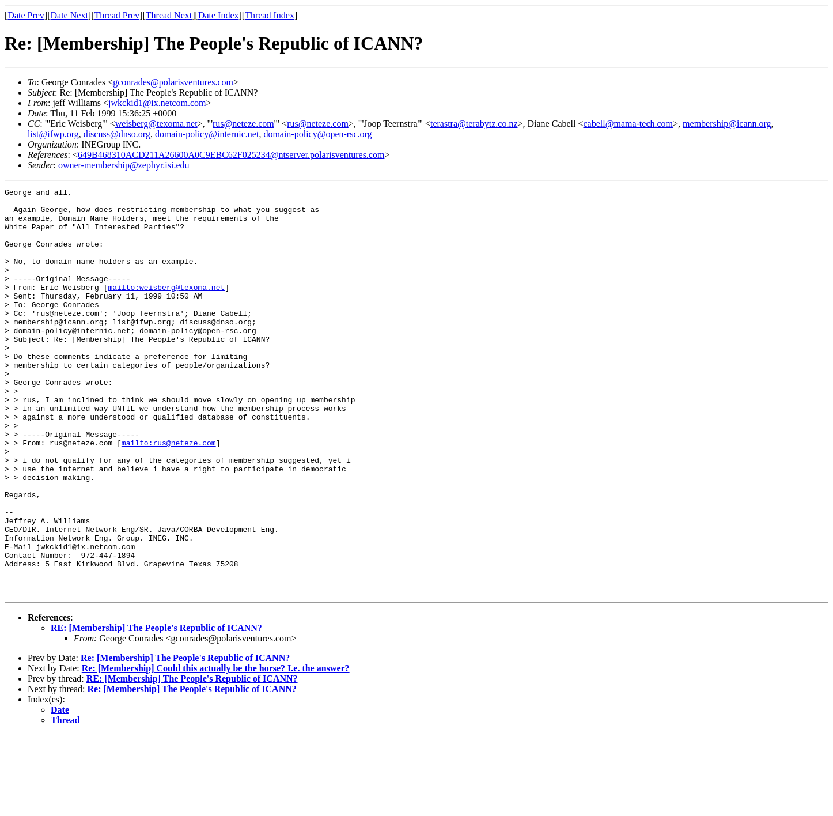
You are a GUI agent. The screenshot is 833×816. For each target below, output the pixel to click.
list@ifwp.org (53, 134)
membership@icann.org (727, 124)
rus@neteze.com (243, 124)
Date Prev (25, 15)
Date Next (69, 15)
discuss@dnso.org (117, 134)
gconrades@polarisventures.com (173, 82)
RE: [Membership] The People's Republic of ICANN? (156, 709)
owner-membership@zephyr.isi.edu (124, 165)
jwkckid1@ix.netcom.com (157, 103)
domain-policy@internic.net (207, 134)
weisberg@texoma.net (156, 124)
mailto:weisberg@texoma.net (166, 308)
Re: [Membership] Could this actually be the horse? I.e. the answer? (216, 749)
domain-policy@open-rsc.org (317, 134)
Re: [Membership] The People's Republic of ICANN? (185, 739)
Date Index (218, 15)
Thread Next (169, 15)
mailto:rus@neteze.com (169, 494)
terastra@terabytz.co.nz (474, 124)
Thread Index (269, 15)
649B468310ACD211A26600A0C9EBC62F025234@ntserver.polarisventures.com (231, 155)
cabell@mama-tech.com (628, 124)
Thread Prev (116, 15)
